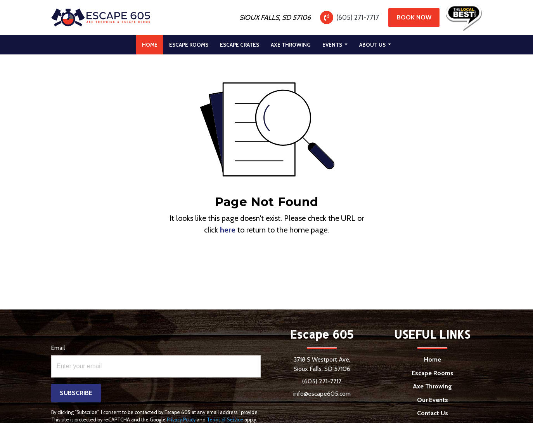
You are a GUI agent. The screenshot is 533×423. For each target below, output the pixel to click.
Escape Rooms (188, 45)
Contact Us (432, 413)
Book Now (414, 17)
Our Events (432, 400)
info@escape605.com (322, 393)
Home (152, 43)
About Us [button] (373, 45)
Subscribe (76, 393)
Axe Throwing (291, 45)
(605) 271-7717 (357, 17)
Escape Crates (239, 45)
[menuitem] (149, 44)
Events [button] (332, 45)
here (227, 229)
